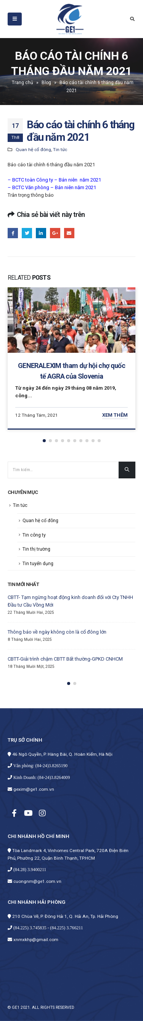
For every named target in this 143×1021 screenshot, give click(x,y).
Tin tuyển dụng (37, 563)
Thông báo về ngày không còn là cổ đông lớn (57, 632)
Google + (55, 233)
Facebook (13, 233)
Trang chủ (22, 82)
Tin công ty (34, 535)
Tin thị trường (36, 549)
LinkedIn (41, 233)
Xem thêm (115, 415)
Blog (46, 82)
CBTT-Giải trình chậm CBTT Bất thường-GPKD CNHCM (65, 659)
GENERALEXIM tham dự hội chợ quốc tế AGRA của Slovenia (71, 371)
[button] (44, 440)
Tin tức (60, 149)
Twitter (27, 233)
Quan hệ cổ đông (33, 149)
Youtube (28, 813)
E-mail (69, 233)
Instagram (42, 813)
